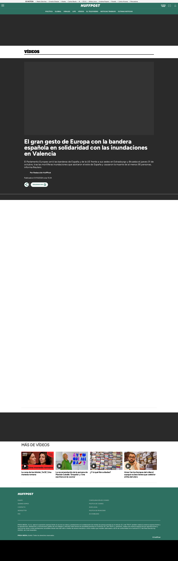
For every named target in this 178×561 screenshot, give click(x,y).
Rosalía (113, 1)
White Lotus (93, 1)
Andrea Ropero (104, 1)
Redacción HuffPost (42, 173)
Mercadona (134, 1)
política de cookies (96, 503)
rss (19, 514)
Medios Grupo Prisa (42, 554)
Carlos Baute (72, 1)
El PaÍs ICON (93, 554)
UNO (78, 550)
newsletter (22, 510)
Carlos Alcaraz (123, 1)
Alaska (63, 1)
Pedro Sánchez (42, 1)
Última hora (163, 6)
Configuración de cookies (99, 500)
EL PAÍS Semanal (111, 550)
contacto (21, 507)
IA (79, 1)
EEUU (85, 1)
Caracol (130, 547)
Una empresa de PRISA (42, 549)
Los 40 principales (73, 547)
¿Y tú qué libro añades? (100, 472)
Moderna (72, 554)
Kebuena (128, 550)
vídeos (81, 11)
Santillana (84, 547)
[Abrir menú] (2, 5)
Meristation (125, 554)
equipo (20, 500)
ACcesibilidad (94, 514)
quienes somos (23, 503)
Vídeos (31, 51)
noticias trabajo (108, 11)
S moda (103, 554)
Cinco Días (94, 550)
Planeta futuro (120, 550)
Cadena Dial (103, 550)
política (49, 11)
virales (67, 11)
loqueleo (114, 554)
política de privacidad (97, 510)
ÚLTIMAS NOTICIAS (125, 11)
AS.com (114, 547)
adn (121, 547)
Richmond (61, 554)
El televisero (92, 11)
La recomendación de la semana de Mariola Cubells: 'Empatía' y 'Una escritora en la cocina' (72, 474)
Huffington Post (65, 550)
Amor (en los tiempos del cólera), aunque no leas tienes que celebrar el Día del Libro (139, 474)
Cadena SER (106, 547)
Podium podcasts (83, 554)
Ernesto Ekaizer (54, 1)
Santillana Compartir (96, 547)
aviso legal (93, 507)
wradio (85, 550)
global (58, 11)
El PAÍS (62, 547)
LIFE (74, 11)
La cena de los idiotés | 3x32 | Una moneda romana (36, 473)
